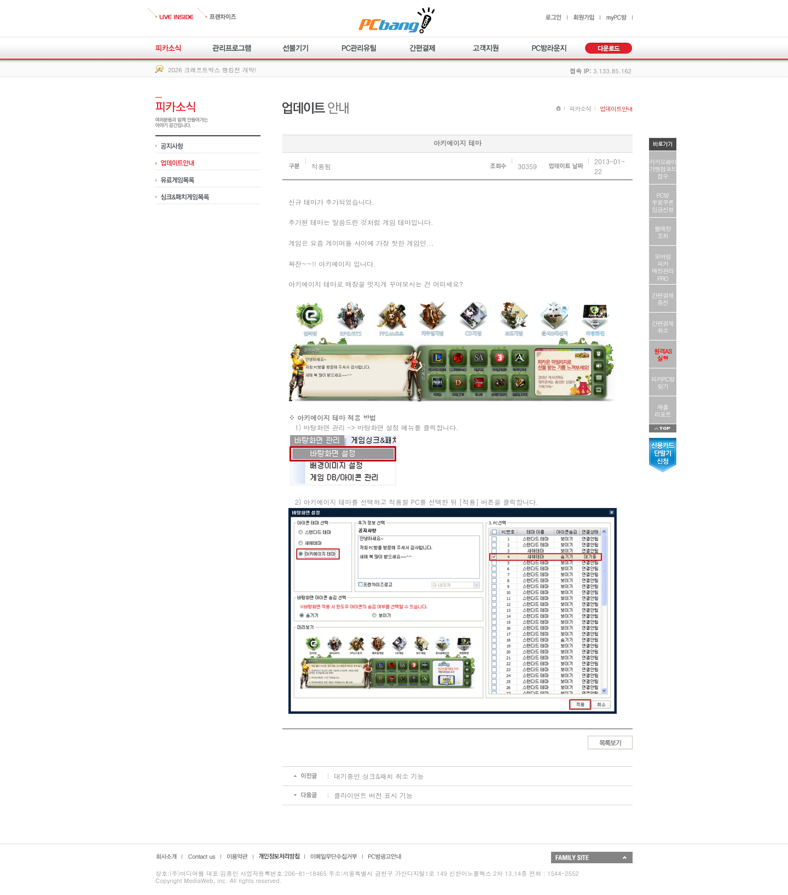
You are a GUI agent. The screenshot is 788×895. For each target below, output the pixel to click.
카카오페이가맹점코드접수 (662, 169)
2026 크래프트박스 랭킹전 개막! (212, 70)
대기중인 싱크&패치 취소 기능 (379, 776)
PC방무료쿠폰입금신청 (663, 202)
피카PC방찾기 (663, 382)
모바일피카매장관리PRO (663, 267)
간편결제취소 (663, 326)
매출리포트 (662, 410)
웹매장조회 (662, 232)
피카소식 (580, 109)
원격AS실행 (662, 354)
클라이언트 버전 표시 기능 (373, 795)
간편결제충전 (663, 299)
